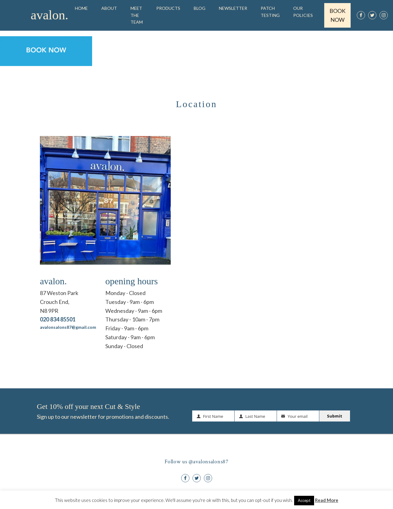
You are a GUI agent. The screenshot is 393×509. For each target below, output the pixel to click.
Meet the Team (136, 15)
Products (168, 8)
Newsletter (233, 8)
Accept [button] (304, 500)
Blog (199, 8)
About (109, 8)
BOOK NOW (337, 15)
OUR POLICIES (303, 11)
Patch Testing (270, 11)
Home (81, 8)
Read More (326, 500)
